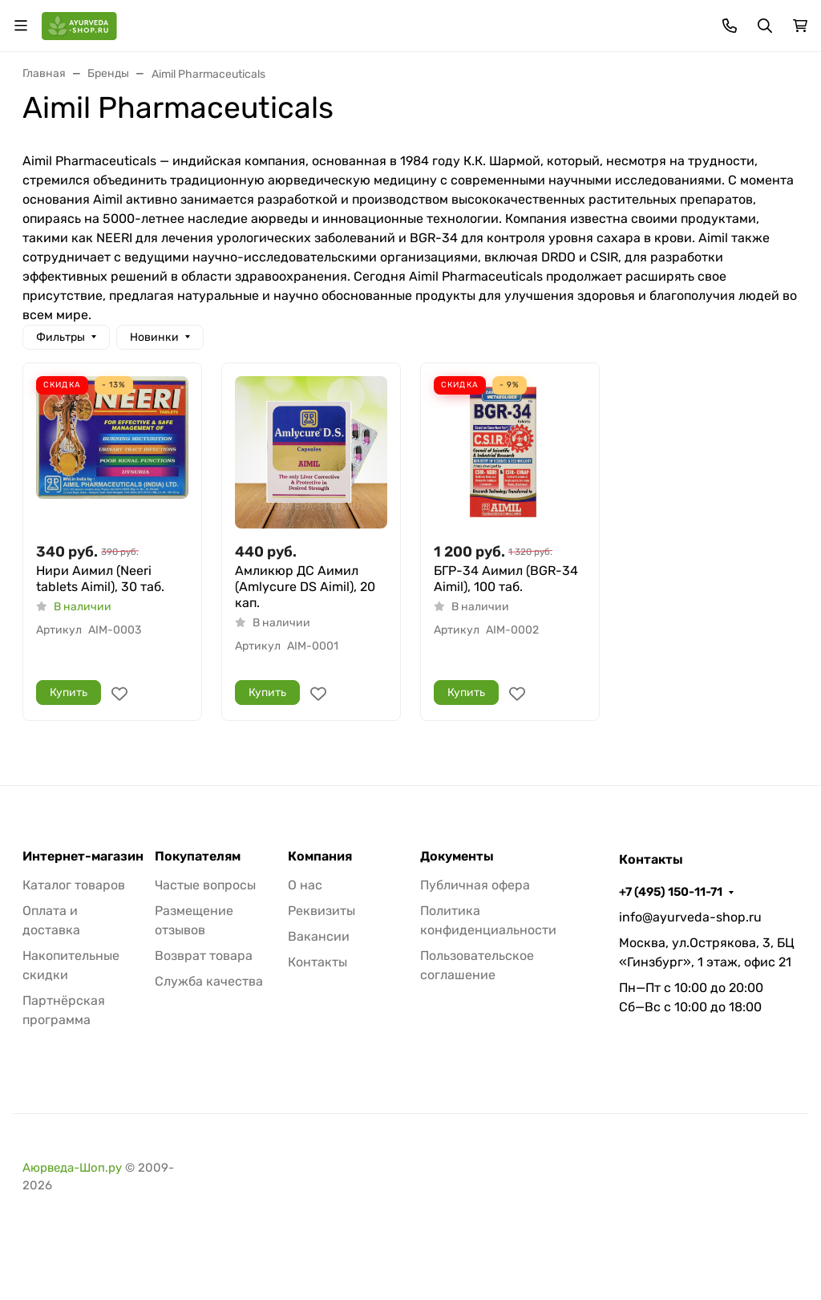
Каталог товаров (73, 885)
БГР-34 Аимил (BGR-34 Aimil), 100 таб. (506, 578)
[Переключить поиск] (764, 25)
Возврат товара (204, 955)
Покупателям (198, 856)
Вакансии (319, 936)
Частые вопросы (205, 885)
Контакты (317, 962)
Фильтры (60, 337)
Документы (457, 856)
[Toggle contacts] (729, 25)
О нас (305, 885)
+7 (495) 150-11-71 (670, 892)
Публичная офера (475, 885)
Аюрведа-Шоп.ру (72, 1167)
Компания (320, 856)
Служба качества (209, 981)
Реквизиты (321, 910)
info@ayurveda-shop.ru (690, 917)
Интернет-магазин (83, 856)
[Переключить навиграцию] (20, 25)
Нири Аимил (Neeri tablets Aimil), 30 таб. (100, 578)
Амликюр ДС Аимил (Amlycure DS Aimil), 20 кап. (305, 586)
